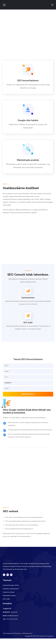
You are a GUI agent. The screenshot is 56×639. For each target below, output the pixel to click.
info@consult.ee (13, 616)
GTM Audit (39, 637)
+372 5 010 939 (12, 620)
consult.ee (13, 613)
